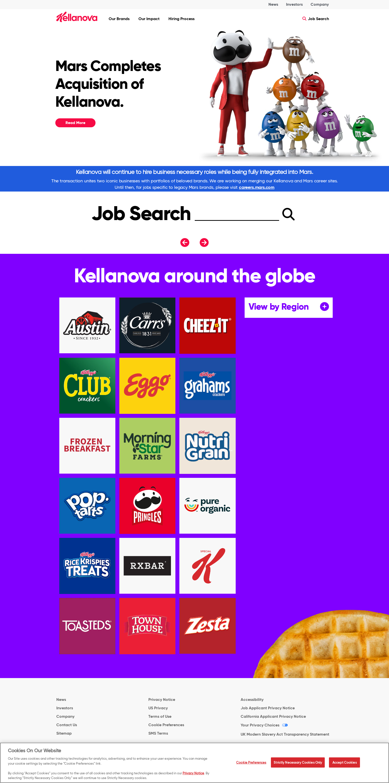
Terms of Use (159, 716)
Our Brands (119, 18)
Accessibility (252, 699)
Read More (75, 122)
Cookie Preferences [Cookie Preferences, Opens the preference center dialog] (251, 764)
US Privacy (158, 708)
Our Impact (149, 18)
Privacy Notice (161, 699)
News (273, 4)
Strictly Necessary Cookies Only (298, 764)
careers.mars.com (256, 187)
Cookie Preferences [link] (166, 724)
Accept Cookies (344, 764)
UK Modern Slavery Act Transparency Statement (285, 734)
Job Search (315, 18)
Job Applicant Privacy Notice (268, 708)
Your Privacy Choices (260, 725)
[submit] (288, 214)
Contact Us (66, 724)
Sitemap (64, 733)
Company (320, 4)
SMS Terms (158, 733)
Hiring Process (181, 18)
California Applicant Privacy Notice (273, 716)
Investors (294, 4)
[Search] (237, 217)
